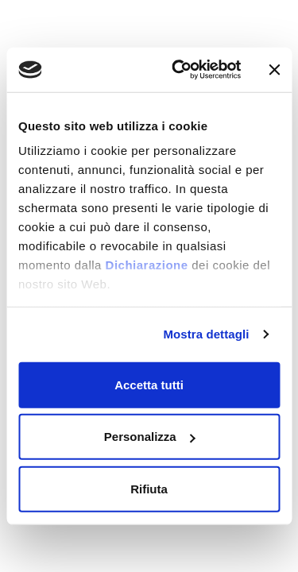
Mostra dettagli (206, 334)
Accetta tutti (149, 384)
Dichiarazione (147, 265)
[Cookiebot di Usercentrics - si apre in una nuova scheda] (180, 70)
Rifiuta (149, 488)
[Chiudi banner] (274, 69)
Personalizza (149, 436)
